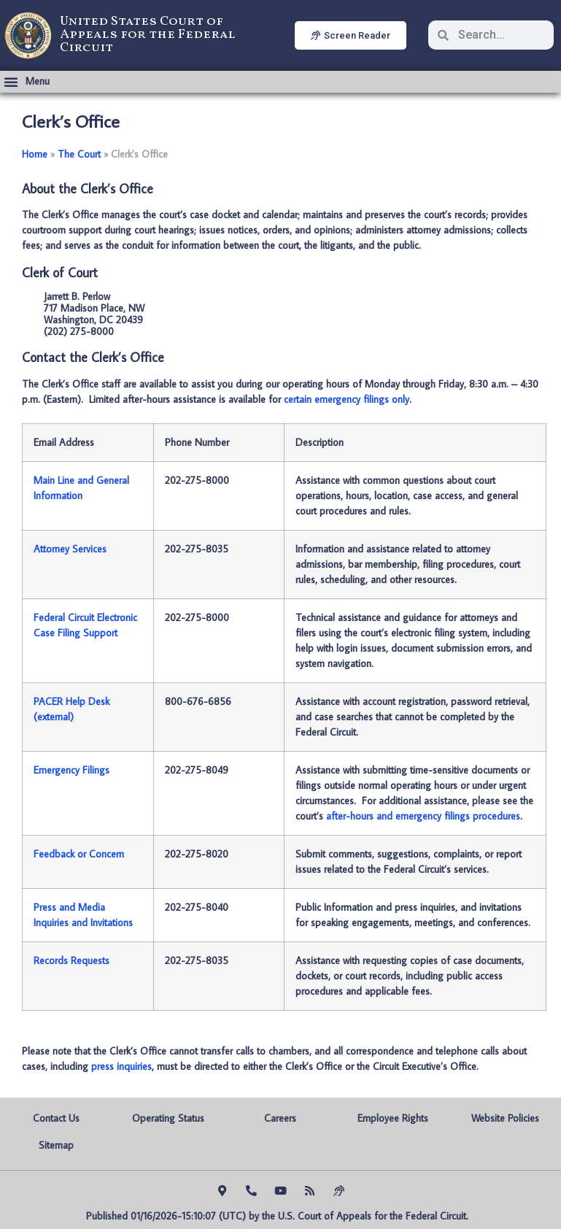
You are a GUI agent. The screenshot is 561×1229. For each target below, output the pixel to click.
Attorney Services (70, 548)
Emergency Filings (71, 770)
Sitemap (56, 1145)
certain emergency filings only (346, 399)
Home (34, 154)
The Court (79, 154)
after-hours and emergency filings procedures (423, 815)
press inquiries (121, 1066)
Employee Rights (392, 1118)
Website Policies (505, 1118)
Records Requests (71, 960)
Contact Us (56, 1118)
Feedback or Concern (79, 853)
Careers (280, 1118)
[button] (26, 82)
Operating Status (168, 1118)
